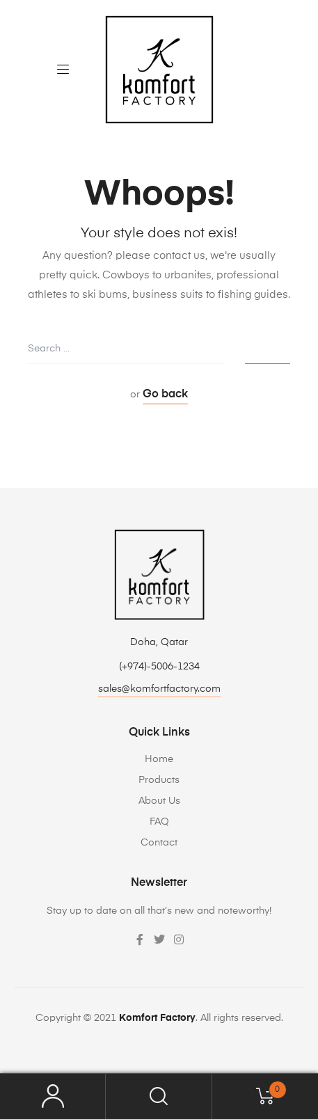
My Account (53, 1096)
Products (159, 780)
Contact (159, 843)
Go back (165, 394)
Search (159, 1096)
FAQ (159, 822)
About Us (159, 801)
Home (159, 759)
